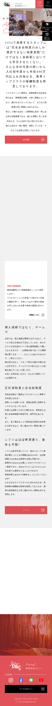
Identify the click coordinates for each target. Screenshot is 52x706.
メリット (34, 510)
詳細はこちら (37, 315)
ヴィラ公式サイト (32, 689)
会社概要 (34, 140)
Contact (39, 4)
